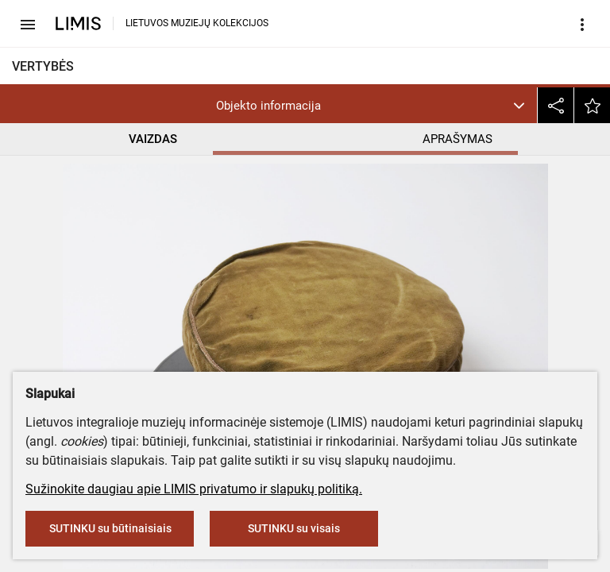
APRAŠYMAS (458, 139)
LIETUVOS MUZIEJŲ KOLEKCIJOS (196, 23)
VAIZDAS (153, 139)
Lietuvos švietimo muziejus (93, 241)
